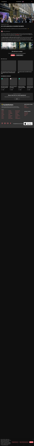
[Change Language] (23, 1)
